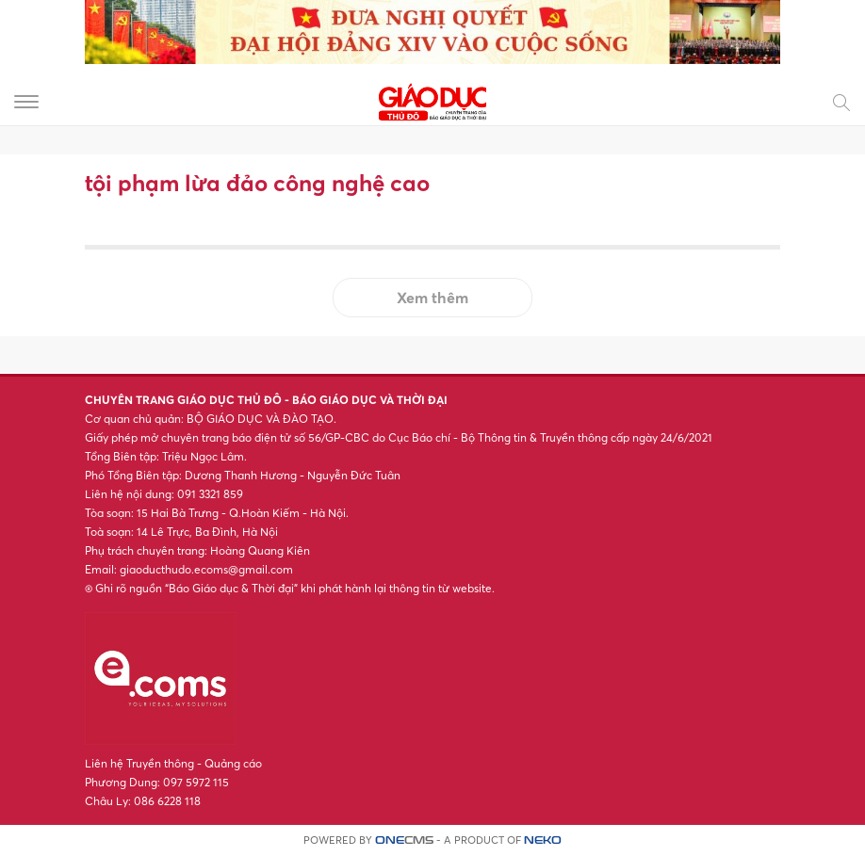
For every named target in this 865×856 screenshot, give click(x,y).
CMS (404, 840)
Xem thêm (432, 297)
